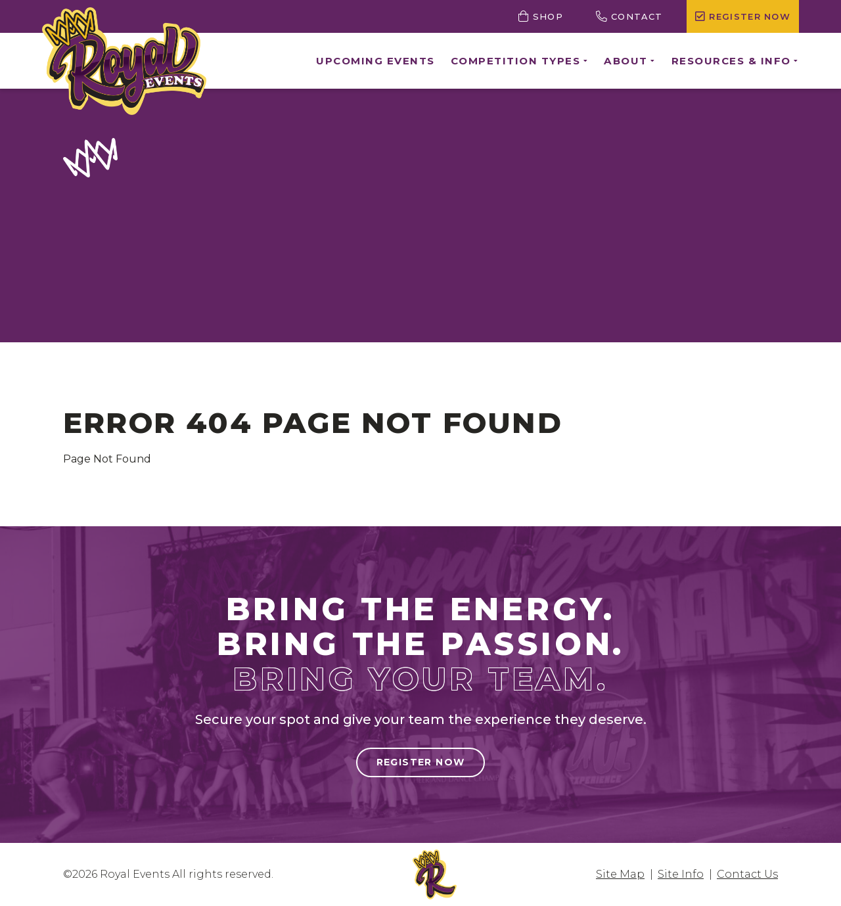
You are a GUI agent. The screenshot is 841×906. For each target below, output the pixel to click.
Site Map (620, 874)
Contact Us (747, 874)
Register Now (420, 762)
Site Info (681, 874)
